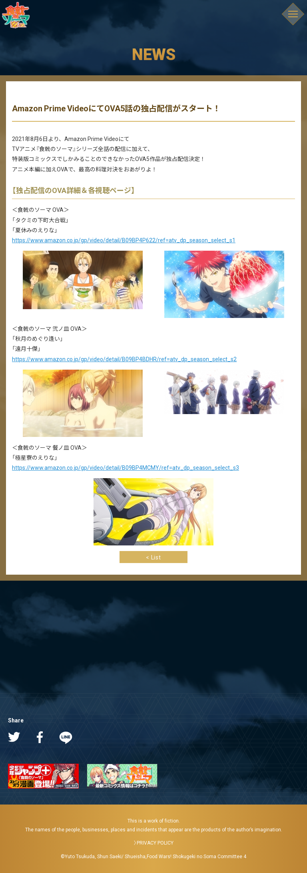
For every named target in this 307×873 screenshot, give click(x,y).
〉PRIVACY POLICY (153, 842)
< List (153, 557)
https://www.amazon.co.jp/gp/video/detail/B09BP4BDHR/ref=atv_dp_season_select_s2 (124, 359)
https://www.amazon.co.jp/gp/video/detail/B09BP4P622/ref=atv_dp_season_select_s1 (123, 240)
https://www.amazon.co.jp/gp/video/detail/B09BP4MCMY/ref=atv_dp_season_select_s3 (125, 467)
